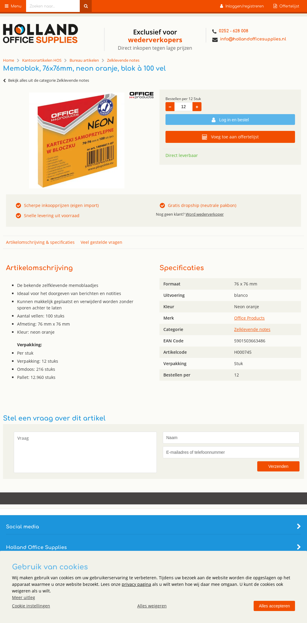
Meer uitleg (23, 597)
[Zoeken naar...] (86, 6)
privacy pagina (136, 584)
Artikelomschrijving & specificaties (40, 242)
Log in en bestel (230, 120)
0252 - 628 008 (230, 31)
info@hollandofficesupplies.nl (249, 40)
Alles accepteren (274, 606)
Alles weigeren (152, 606)
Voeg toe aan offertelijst (230, 137)
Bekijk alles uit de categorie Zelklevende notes (46, 80)
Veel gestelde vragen (101, 242)
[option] (77, 140)
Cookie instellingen (31, 606)
